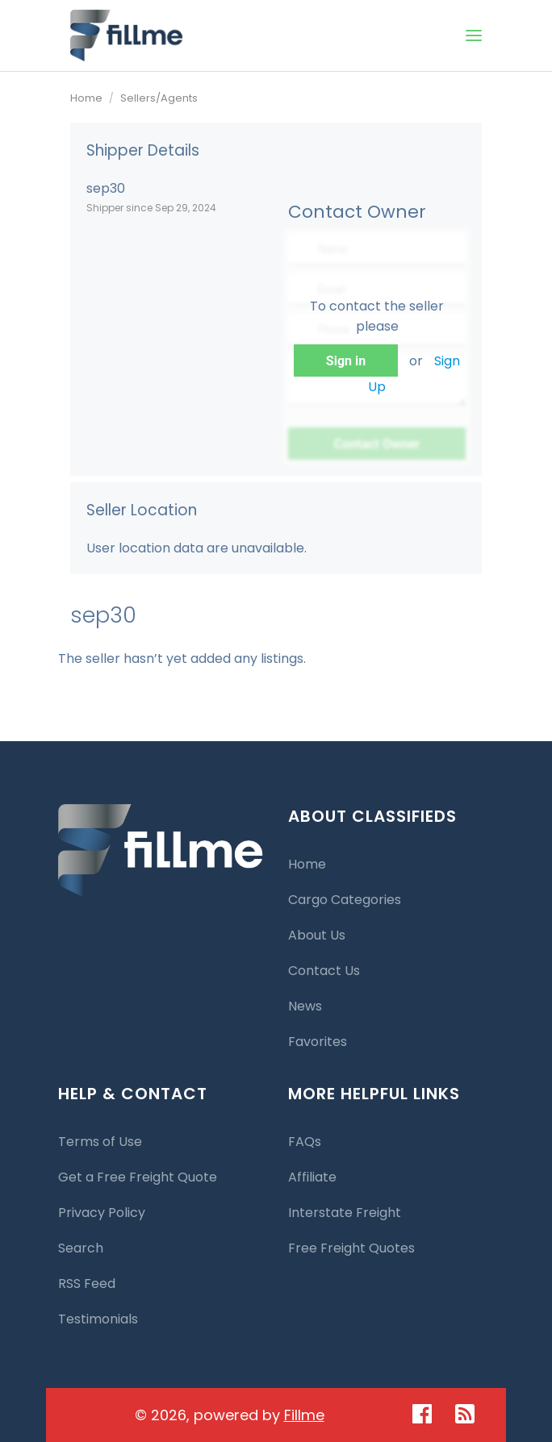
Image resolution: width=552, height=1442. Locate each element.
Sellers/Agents (159, 98)
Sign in (346, 361)
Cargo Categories (344, 899)
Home (86, 98)
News (305, 1006)
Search (80, 1248)
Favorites (317, 1041)
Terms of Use (100, 1141)
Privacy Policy (101, 1212)
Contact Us (324, 970)
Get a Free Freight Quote (137, 1177)
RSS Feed (86, 1283)
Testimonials (98, 1319)
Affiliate (312, 1177)
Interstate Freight (344, 1212)
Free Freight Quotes (351, 1248)
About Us (316, 935)
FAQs (304, 1141)
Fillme (304, 1415)
